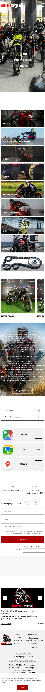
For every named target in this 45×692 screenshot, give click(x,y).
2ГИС (23, 449)
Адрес (34, 487)
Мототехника (33, 635)
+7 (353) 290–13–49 (11, 490)
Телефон (11, 487)
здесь (3, 682)
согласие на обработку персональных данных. (26, 533)
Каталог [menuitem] (18, 637)
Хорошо (22, 687)
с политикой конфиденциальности (29, 532)
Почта (11, 500)
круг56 (12, 6)
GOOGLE (23, 434)
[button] (34, 87)
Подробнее (6, 624)
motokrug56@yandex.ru (11, 504)
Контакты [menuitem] (18, 640)
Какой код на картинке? (32, 546)
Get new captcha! (20, 549)
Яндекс (23, 464)
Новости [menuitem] (17, 643)
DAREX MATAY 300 (7, 316)
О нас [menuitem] (17, 634)
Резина (34, 647)
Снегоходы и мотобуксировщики (34, 639)
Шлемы (34, 643)
